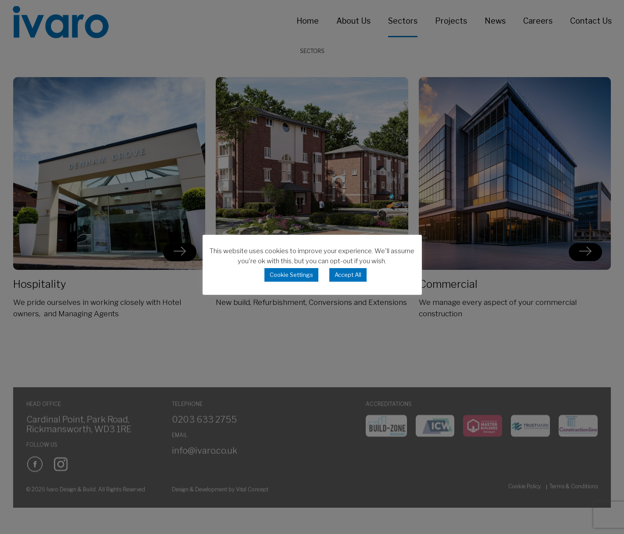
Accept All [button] (348, 274)
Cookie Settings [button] (291, 274)
